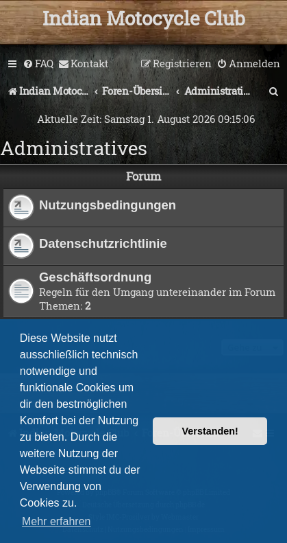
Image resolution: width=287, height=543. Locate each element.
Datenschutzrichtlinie (103, 243)
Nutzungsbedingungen (107, 205)
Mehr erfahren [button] (56, 521)
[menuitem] (38, 64)
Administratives (73, 148)
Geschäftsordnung (95, 277)
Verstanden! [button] (210, 431)
